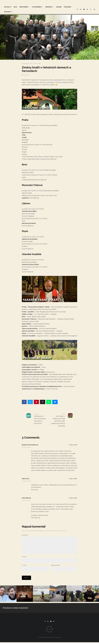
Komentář (25, 535)
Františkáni (23, 7)
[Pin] (36, 402)
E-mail (24, 568)
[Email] (42, 402)
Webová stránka (55, 568)
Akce (15, 7)
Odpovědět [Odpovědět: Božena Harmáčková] (73, 445)
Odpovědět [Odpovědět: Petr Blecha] (73, 498)
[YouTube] (84, 9)
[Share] (24, 402)
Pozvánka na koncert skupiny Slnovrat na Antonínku (41, 418)
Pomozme (67, 7)
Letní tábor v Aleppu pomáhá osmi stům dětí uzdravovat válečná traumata (58, 420)
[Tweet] (30, 402)
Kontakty (7, 11)
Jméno (24, 559)
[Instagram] (80, 9)
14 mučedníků (36, 7)
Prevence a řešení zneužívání (15, 611)
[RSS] (87, 9)
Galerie (58, 7)
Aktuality (7, 7)
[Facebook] (77, 9)
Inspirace (48, 7)
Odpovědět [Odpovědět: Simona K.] (73, 478)
